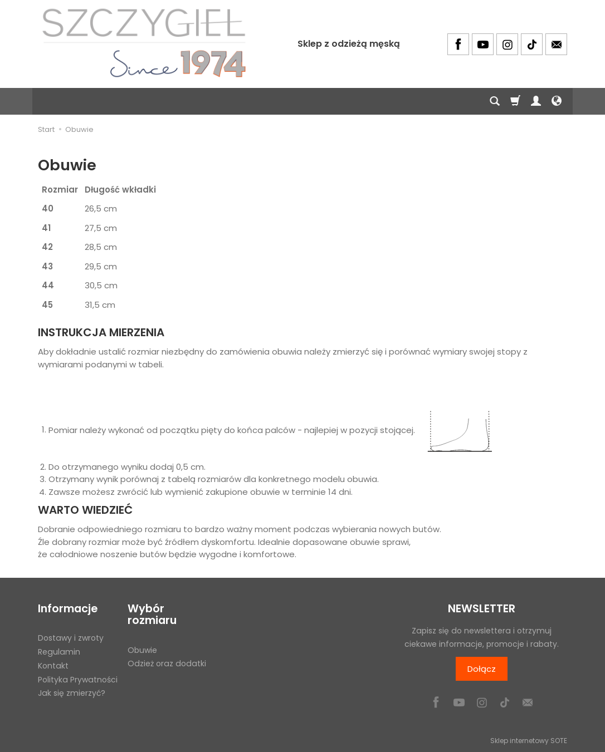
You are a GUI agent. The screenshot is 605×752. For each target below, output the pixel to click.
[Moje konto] (536, 101)
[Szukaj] (494, 101)
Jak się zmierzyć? (71, 693)
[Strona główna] (144, 42)
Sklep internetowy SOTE (528, 740)
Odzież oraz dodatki (167, 663)
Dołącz (481, 669)
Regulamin (59, 651)
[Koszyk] (515, 101)
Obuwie (142, 650)
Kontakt (53, 665)
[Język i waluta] (556, 101)
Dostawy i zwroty (71, 637)
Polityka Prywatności (78, 679)
